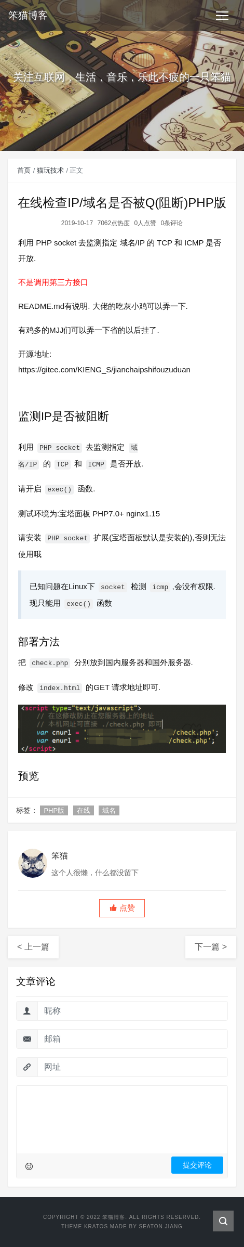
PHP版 (54, 810)
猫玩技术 (50, 170)
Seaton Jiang (160, 1226)
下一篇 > (211, 946)
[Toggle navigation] (222, 15)
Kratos (96, 1226)
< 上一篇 (33, 946)
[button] (122, 908)
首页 (24, 170)
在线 (83, 810)
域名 (109, 810)
